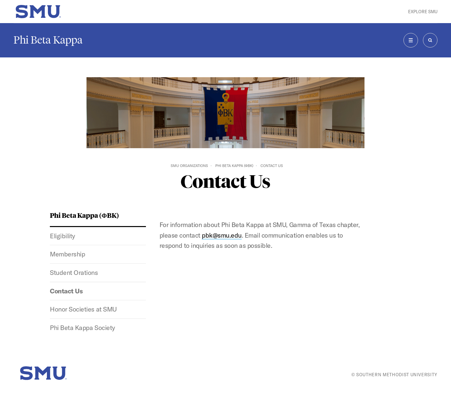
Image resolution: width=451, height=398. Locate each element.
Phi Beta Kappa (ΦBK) (234, 165)
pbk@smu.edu (222, 235)
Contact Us (66, 291)
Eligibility (62, 236)
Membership (67, 254)
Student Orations (74, 272)
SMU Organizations (189, 165)
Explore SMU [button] (422, 11)
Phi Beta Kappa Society (82, 327)
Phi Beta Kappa (48, 40)
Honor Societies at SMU (83, 309)
